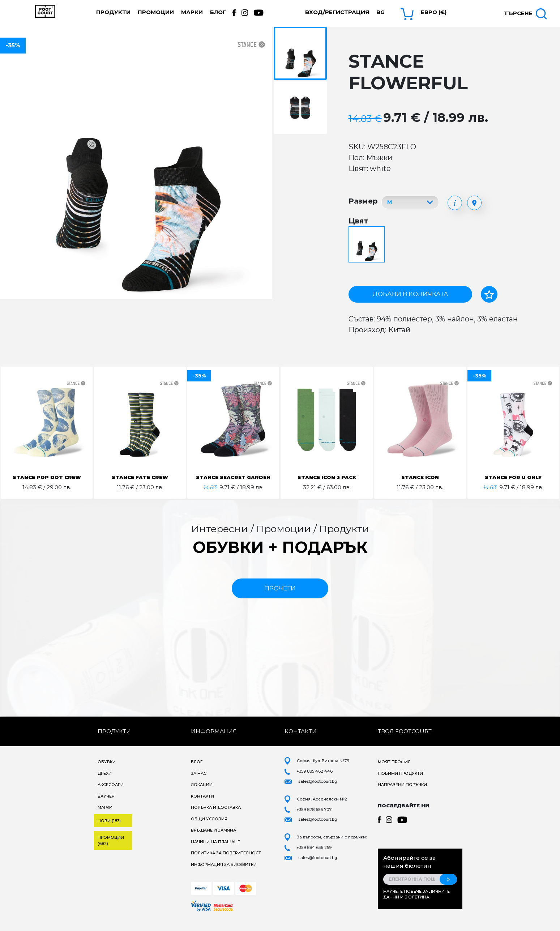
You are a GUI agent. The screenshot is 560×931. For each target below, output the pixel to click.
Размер (363, 201)
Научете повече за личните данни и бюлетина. (416, 903)
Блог (218, 12)
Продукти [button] (113, 12)
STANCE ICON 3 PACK (326, 477)
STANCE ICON (420, 477)
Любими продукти (400, 782)
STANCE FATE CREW (140, 477)
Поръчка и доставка (216, 816)
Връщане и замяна (213, 838)
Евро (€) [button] (433, 12)
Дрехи (105, 782)
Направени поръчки (402, 793)
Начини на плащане (215, 850)
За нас (198, 782)
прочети (280, 597)
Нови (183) (109, 829)
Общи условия (209, 827)
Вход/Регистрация (337, 12)
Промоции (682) (111, 849)
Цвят (358, 221)
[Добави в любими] (489, 294)
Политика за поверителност (226, 861)
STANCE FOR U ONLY (513, 477)
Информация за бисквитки (224, 873)
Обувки (107, 770)
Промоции (156, 12)
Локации (202, 793)
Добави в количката (410, 294)
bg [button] (380, 12)
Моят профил (394, 770)
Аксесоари (111, 793)
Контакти (202, 804)
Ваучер (106, 804)
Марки (192, 12)
